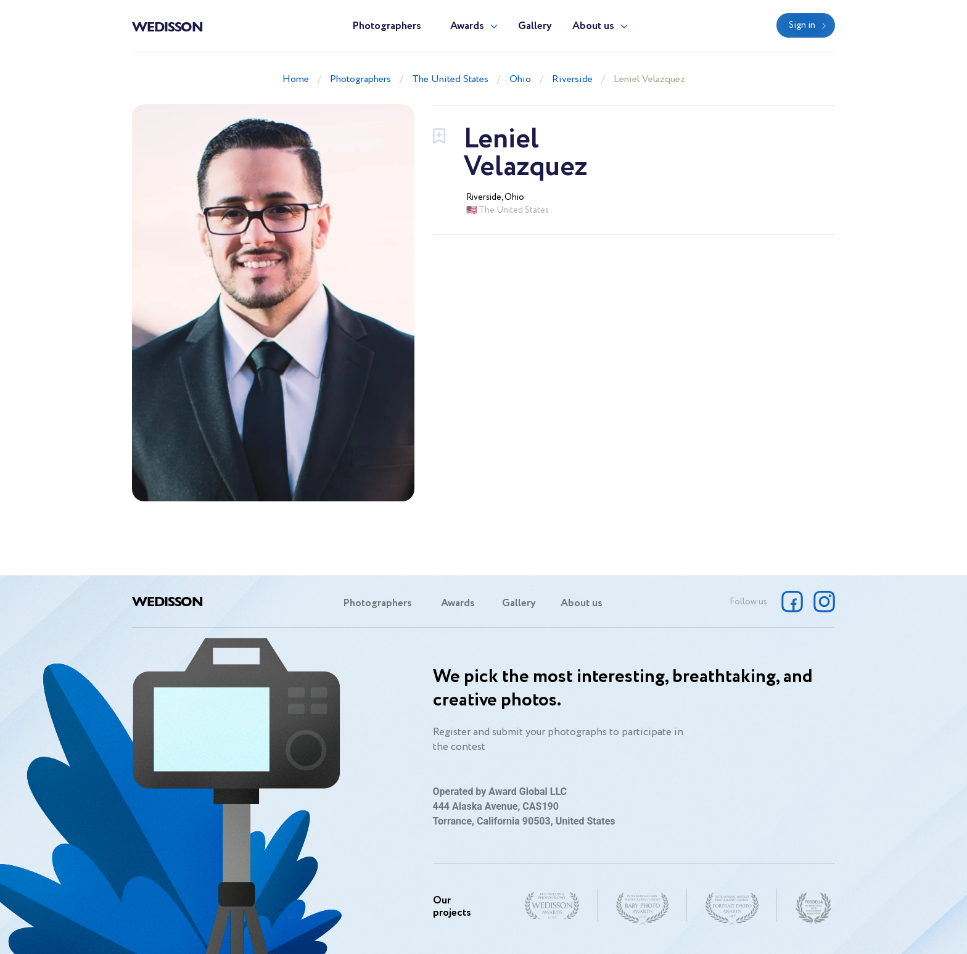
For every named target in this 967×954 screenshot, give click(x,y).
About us (593, 26)
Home (295, 79)
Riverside (572, 79)
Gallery (535, 26)
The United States (450, 79)
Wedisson (167, 26)
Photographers (386, 26)
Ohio (520, 79)
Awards (467, 26)
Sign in (802, 25)
